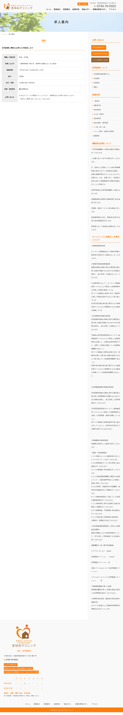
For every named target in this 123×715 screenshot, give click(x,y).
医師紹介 (57, 9)
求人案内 (83, 4)
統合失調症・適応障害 (101, 125)
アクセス (112, 9)
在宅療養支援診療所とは (102, 75)
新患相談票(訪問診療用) (101, 54)
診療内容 (75, 9)
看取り (96, 88)
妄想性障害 (97, 120)
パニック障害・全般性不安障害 (104, 134)
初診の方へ (86, 9)
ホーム (48, 9)
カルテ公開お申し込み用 (101, 61)
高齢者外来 (97, 107)
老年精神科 (97, 111)
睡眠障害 (97, 138)
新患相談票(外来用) (99, 47)
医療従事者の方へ (100, 9)
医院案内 (66, 9)
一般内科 (97, 102)
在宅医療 (97, 79)
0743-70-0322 (12, 662)
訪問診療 (97, 84)
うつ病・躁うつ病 (100, 129)
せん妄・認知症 (99, 116)
